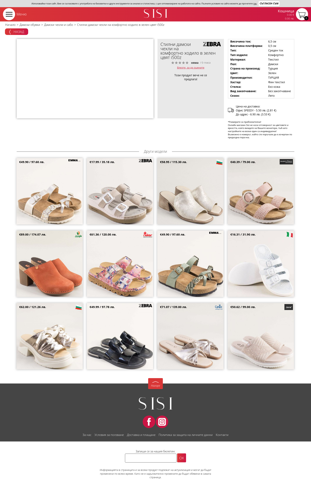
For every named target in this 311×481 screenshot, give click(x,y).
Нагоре (155, 385)
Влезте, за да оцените (190, 67)
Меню (21, 14)
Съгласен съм (269, 3)
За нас (87, 435)
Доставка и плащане (141, 435)
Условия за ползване (109, 435)
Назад (16, 32)
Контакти (222, 435)
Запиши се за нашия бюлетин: (155, 451)
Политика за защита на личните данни (186, 435)
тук (254, 3)
